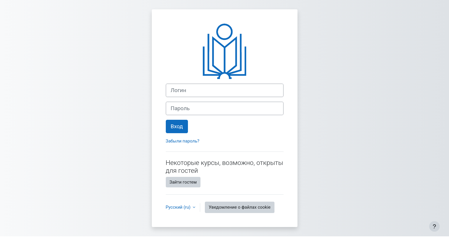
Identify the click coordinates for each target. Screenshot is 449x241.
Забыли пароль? (183, 141)
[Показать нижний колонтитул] (434, 226)
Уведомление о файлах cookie (239, 207)
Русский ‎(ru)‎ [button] (179, 207)
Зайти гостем (183, 182)
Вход (177, 126)
